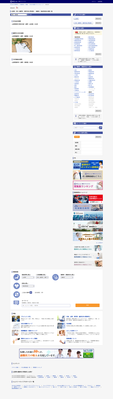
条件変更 (77, 136)
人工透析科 (77, 97)
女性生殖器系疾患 (93, 45)
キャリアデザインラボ (48, 385)
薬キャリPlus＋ (83, 387)
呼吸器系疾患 (92, 38)
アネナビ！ (90, 385)
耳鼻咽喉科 (91, 87)
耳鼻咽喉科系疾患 (78, 38)
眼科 (75, 87)
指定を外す (98, 18)
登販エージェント (95, 387)
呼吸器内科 (91, 71)
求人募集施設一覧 (25, 367)
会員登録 (100, 1)
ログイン (94, 1)
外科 (90, 75)
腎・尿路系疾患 (78, 45)
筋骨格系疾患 (77, 42)
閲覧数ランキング (37, 367)
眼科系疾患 (91, 37)
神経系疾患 (77, 37)
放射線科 (76, 88)
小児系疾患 (77, 49)
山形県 (76, 18)
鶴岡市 (54, 375)
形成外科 (91, 77)
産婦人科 (91, 83)
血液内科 (76, 93)
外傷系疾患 (91, 49)
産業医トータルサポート (30, 387)
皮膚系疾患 (91, 42)
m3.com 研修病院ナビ (78, 385)
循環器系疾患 (77, 40)
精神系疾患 (77, 50)
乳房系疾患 (77, 44)
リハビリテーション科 (79, 92)
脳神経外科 (91, 78)
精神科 (90, 70)
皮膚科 (90, 82)
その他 (76, 102)
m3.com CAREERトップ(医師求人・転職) (19, 4)
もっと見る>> (99, 242)
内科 (75, 70)
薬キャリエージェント (44, 387)
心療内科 (76, 90)
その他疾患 (91, 50)
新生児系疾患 (92, 47)
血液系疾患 (77, 47)
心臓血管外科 (92, 80)
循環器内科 (91, 73)
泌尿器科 (76, 83)
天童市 (74, 375)
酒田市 (61, 375)
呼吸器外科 (77, 80)
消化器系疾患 (92, 40)
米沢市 (67, 375)
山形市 (47, 375)
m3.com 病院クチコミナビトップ (36, 4)
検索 (87, 305)
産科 (75, 85)
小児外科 (76, 82)
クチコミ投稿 (15, 367)
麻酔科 (90, 92)
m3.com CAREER (16, 385)
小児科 (76, 75)
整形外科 (76, 77)
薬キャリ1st (63, 387)
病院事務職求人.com (17, 388)
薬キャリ (55, 387)
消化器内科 (77, 73)
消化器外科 (91, 93)
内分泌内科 (91, 95)
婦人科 (90, 85)
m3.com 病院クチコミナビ (63, 385)
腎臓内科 (76, 95)
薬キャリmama (73, 387)
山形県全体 (40, 375)
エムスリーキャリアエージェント (32, 385)
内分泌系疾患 (92, 44)
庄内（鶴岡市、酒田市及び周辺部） (83, 23)
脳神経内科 (77, 71)
